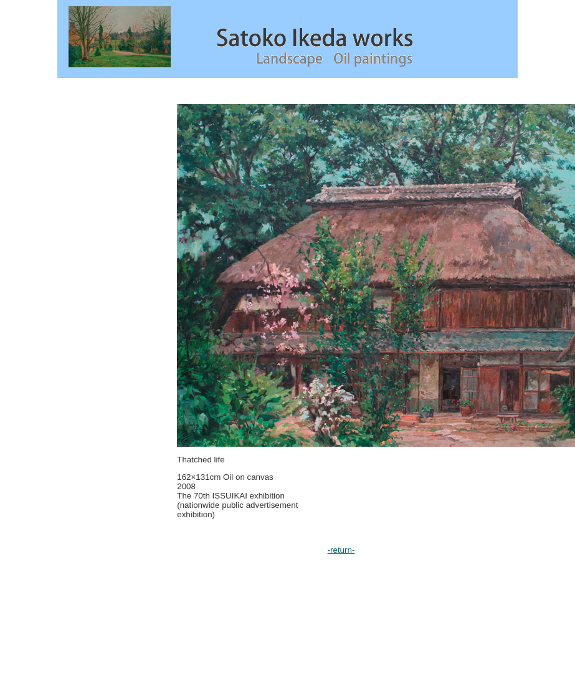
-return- (341, 550)
